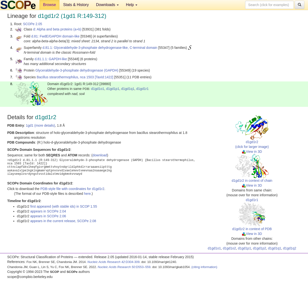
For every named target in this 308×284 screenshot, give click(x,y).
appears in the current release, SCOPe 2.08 (63, 221)
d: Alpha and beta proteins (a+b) (57, 29)
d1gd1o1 (97, 89)
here (87, 194)
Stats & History (76, 5)
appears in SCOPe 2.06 (48, 216)
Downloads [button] (107, 5)
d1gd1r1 (142, 89)
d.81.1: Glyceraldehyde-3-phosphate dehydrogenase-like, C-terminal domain (100, 48)
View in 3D (252, 151)
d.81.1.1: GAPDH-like (51, 59)
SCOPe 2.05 (32, 24)
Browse (49, 5)
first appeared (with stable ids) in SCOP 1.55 (63, 206)
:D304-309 (114, 262)
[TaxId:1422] (104, 77)
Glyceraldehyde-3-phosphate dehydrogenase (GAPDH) (76, 70)
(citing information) (204, 267)
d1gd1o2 (229, 248)
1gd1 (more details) (40, 125)
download (100, 155)
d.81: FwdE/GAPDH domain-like (55, 36)
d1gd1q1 (127, 89)
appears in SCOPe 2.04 (48, 211)
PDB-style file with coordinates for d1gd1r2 (72, 189)
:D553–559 (124, 267)
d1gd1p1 (112, 89)
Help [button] (131, 5)
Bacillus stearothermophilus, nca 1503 (65, 77)
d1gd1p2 (259, 248)
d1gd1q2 (289, 248)
